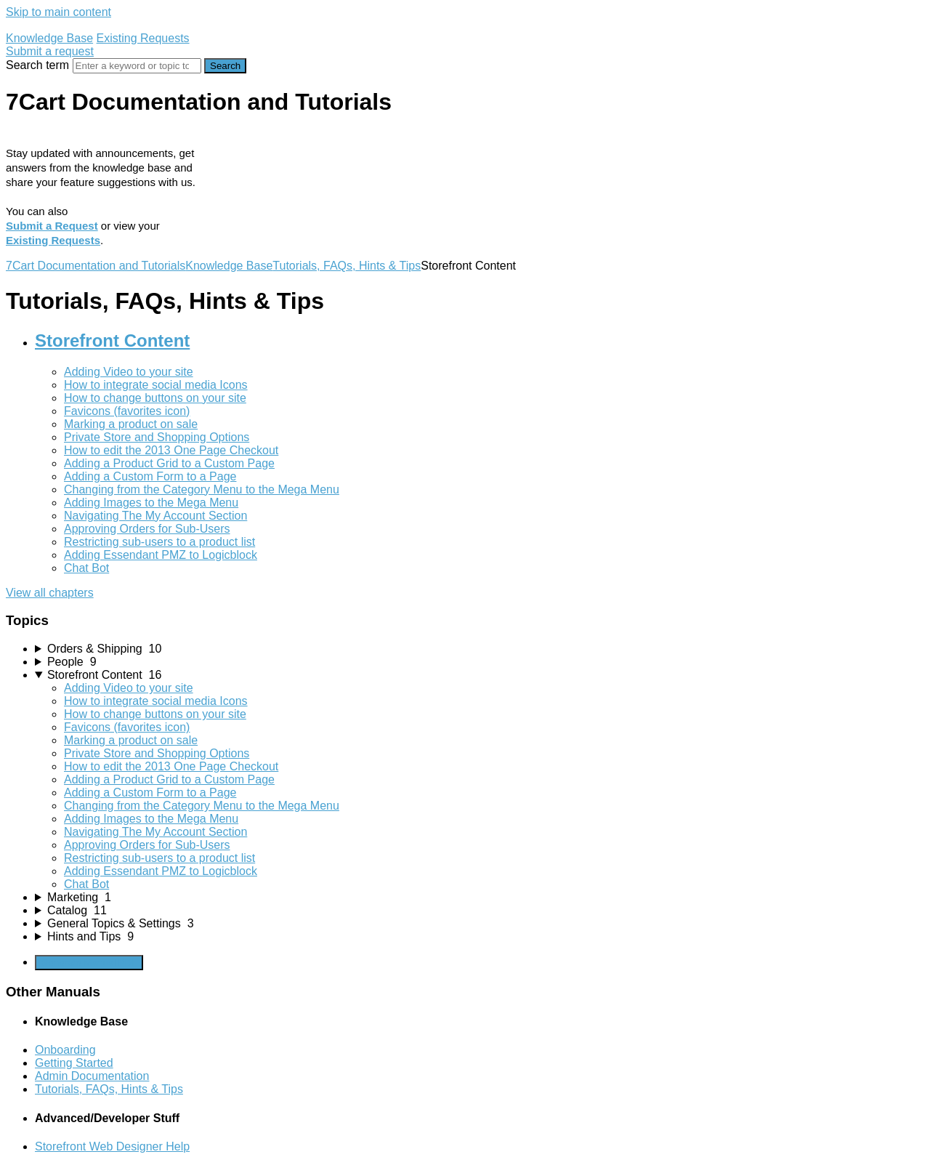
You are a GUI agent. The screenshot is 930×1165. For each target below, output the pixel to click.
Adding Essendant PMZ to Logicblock (160, 555)
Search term (37, 65)
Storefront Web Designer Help (112, 1146)
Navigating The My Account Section (155, 515)
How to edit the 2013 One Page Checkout (171, 450)
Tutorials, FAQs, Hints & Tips (346, 265)
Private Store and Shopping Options (156, 437)
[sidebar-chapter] (479, 649)
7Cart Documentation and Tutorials (95, 265)
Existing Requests (143, 38)
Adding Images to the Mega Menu (151, 502)
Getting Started (74, 1063)
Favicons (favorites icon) (127, 411)
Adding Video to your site (128, 372)
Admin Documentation (92, 1076)
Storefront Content (112, 340)
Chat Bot (86, 568)
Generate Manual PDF (89, 962)
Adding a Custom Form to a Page (150, 476)
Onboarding (65, 1050)
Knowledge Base (49, 38)
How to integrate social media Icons (156, 385)
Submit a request (50, 51)
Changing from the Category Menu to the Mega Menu (201, 489)
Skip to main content (58, 12)
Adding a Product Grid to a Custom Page (169, 463)
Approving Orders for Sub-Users (147, 529)
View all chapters (50, 592)
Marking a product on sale (131, 424)
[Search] (137, 65)
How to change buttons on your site (155, 398)
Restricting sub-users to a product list (159, 542)
